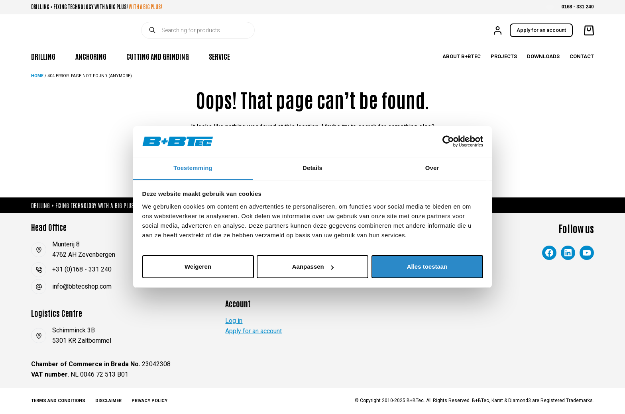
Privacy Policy (149, 400)
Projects (504, 56)
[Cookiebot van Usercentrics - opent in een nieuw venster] (448, 141)
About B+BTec (461, 56)
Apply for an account (541, 30)
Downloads (543, 56)
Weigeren (198, 266)
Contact (582, 56)
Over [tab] (432, 167)
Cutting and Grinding (157, 56)
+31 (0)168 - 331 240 (82, 269)
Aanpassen (313, 266)
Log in (233, 320)
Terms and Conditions (58, 400)
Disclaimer (108, 400)
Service (219, 56)
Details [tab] (312, 167)
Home (37, 75)
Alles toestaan (427, 266)
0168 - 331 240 (578, 7)
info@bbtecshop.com (82, 286)
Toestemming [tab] (192, 167)
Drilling (43, 56)
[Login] (497, 30)
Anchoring (90, 56)
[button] (550, 7)
